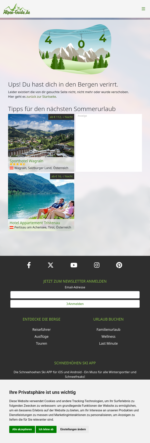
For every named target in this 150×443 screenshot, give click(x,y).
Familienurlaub (108, 329)
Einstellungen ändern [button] (73, 429)
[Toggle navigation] (143, 9)
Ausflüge (42, 336)
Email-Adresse (75, 287)
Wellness (109, 336)
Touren (41, 343)
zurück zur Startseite (41, 96)
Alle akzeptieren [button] (22, 429)
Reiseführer (41, 329)
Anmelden (75, 304)
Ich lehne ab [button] (46, 429)
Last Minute (108, 343)
